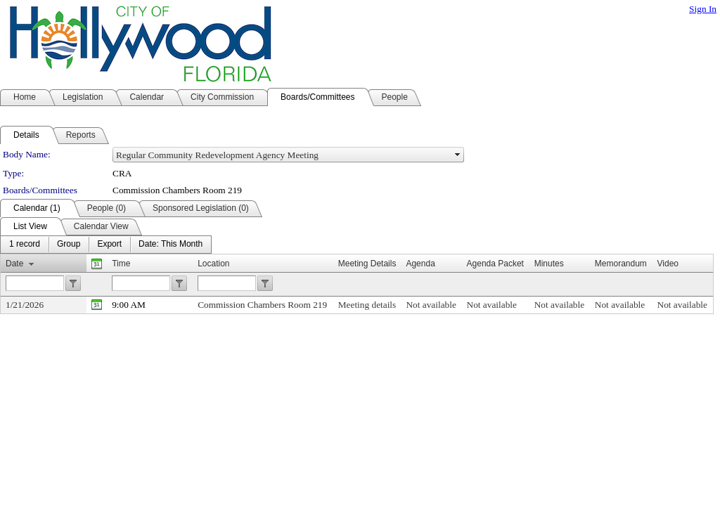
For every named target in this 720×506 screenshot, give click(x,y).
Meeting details (367, 304)
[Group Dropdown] (69, 244)
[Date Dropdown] (170, 244)
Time (121, 263)
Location (213, 263)
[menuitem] (25, 244)
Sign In (702, 9)
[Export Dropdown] (109, 244)
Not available (431, 304)
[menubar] (106, 244)
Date (14, 263)
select (457, 154)
